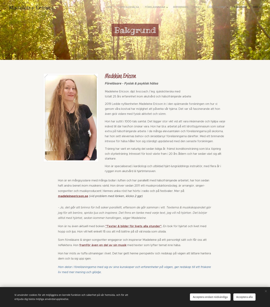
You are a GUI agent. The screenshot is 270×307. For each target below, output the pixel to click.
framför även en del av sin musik (102, 245)
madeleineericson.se (73, 196)
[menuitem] (109, 7)
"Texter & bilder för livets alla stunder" (133, 226)
